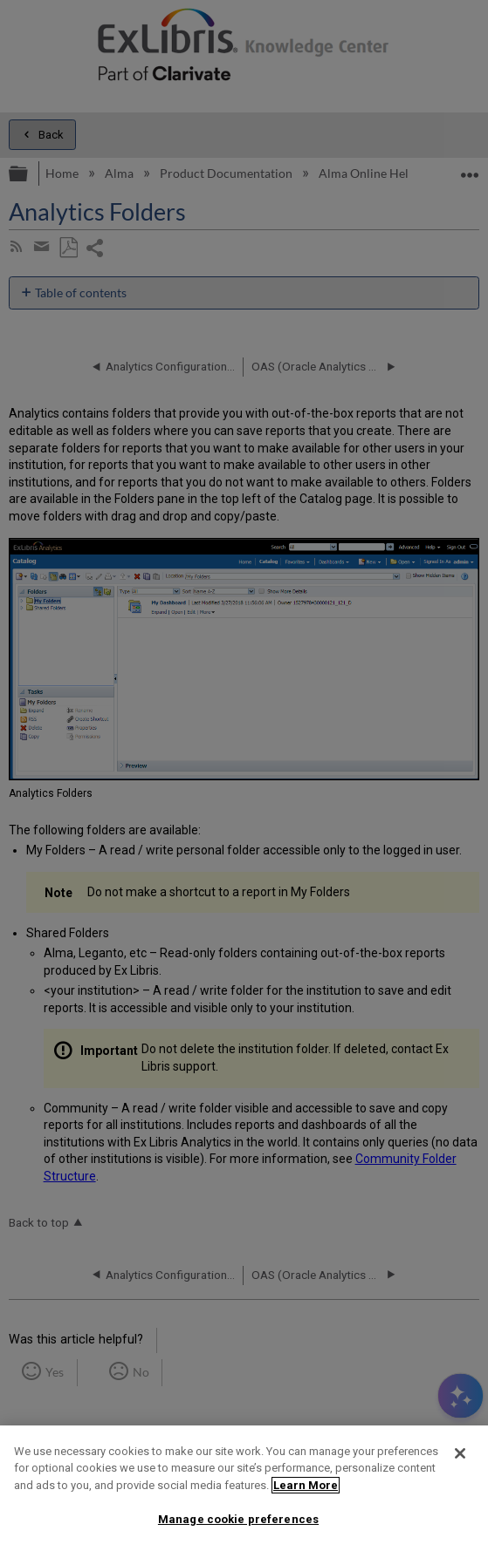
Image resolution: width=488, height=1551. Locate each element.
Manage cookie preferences (238, 1519)
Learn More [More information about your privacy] (305, 1485)
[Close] (460, 1453)
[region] (244, 1488)
